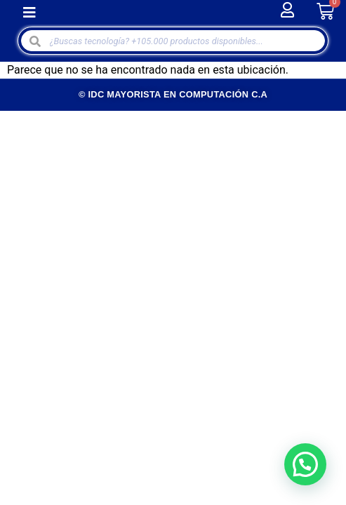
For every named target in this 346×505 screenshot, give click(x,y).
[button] (29, 12)
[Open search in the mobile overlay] (173, 40)
